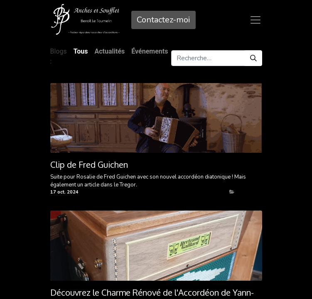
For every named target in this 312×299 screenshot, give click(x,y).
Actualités (247, 192)
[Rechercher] (253, 58)
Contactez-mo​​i (163, 19)
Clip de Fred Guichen (89, 164)
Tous (81, 51)
